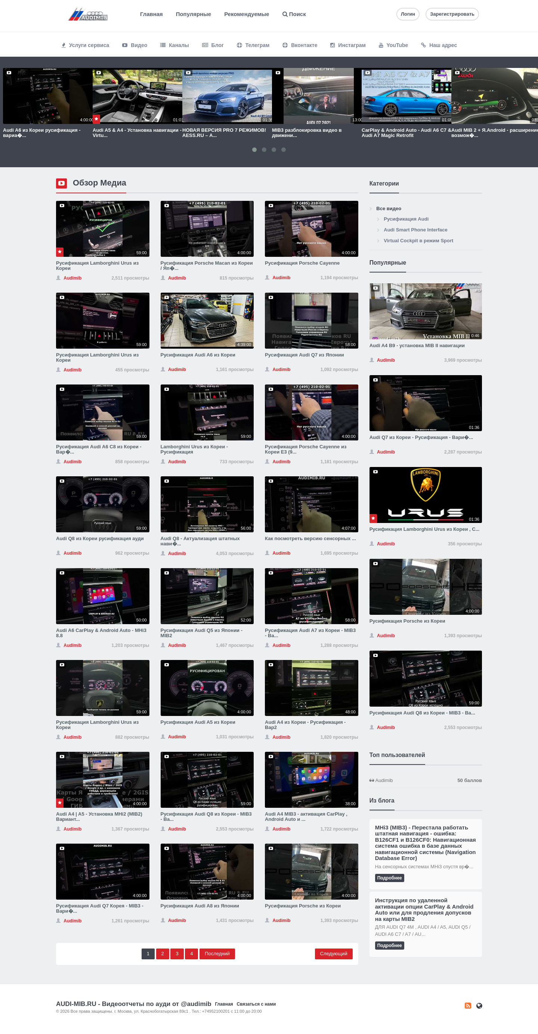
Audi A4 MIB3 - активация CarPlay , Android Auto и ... (306, 816)
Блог (213, 45)
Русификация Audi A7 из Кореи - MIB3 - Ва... (310, 632)
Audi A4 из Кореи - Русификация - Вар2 (305, 724)
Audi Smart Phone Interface (415, 230)
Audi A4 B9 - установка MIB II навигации (417, 345)
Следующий (333, 953)
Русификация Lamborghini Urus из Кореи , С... (425, 529)
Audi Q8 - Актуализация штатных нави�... (200, 541)
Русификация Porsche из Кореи (303, 906)
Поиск (294, 14)
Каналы (174, 45)
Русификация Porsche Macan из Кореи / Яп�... (207, 265)
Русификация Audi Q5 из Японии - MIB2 (202, 632)
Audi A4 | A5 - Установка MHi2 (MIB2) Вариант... (99, 816)
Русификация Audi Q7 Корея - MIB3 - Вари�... (99, 908)
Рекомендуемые (246, 14)
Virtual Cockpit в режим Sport (418, 240)
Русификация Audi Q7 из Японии (304, 355)
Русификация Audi (406, 219)
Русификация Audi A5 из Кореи (198, 722)
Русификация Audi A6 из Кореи (198, 355)
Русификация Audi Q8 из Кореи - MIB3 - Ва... (206, 816)
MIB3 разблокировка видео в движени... (307, 132)
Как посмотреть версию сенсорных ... (310, 538)
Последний (217, 953)
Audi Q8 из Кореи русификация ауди (100, 538)
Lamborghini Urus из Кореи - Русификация (194, 449)
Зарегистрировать (452, 14)
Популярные (193, 14)
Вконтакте (299, 45)
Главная (151, 14)
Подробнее (389, 878)
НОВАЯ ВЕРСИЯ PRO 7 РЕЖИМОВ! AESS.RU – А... (224, 132)
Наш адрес (439, 45)
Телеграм (253, 45)
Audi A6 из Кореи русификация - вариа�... (41, 132)
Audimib (426, 780)
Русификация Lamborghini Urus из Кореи (97, 265)
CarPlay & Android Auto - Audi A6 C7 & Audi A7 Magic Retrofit (406, 132)
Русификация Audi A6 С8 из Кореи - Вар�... (99, 449)
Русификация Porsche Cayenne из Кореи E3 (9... (305, 449)
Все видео (388, 208)
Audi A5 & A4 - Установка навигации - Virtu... (137, 132)
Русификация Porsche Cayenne (302, 263)
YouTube (393, 45)
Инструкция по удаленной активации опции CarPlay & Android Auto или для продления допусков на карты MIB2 (424, 909)
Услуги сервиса (85, 45)
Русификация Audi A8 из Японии (200, 906)
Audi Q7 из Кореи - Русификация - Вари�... (421, 437)
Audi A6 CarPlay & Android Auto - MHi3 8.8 (101, 632)
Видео (134, 45)
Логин (408, 14)
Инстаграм (347, 45)
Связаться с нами (256, 1004)
